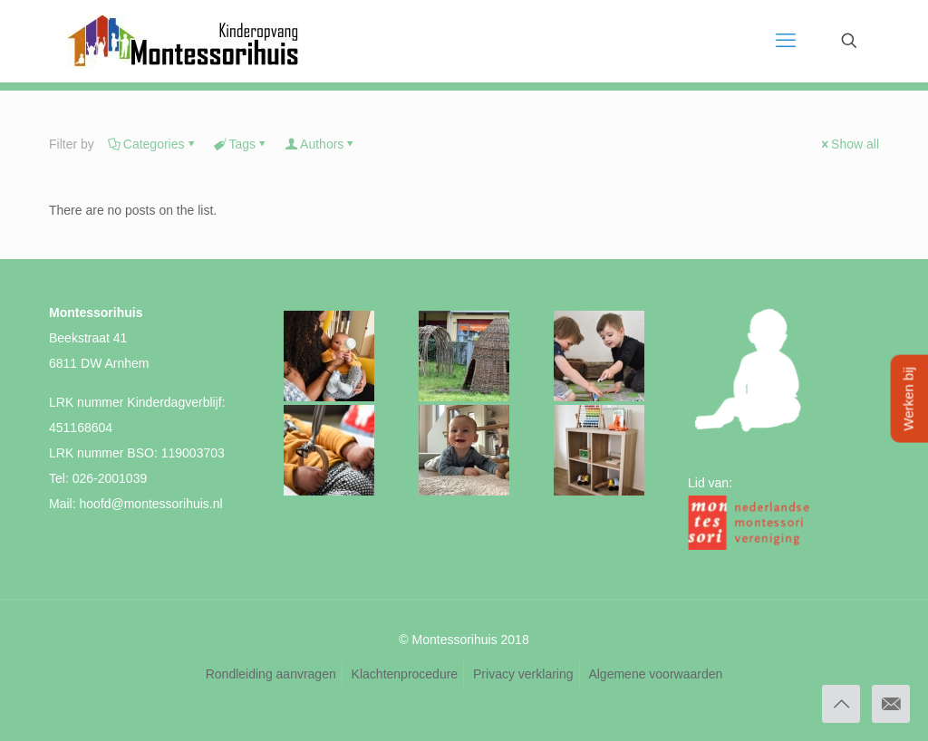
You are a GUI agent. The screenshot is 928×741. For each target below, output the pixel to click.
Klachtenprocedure (405, 674)
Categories (153, 144)
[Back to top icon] (841, 704)
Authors (320, 144)
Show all (848, 144)
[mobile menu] (785, 40)
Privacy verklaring (523, 674)
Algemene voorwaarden (655, 674)
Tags (241, 144)
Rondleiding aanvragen (271, 674)
